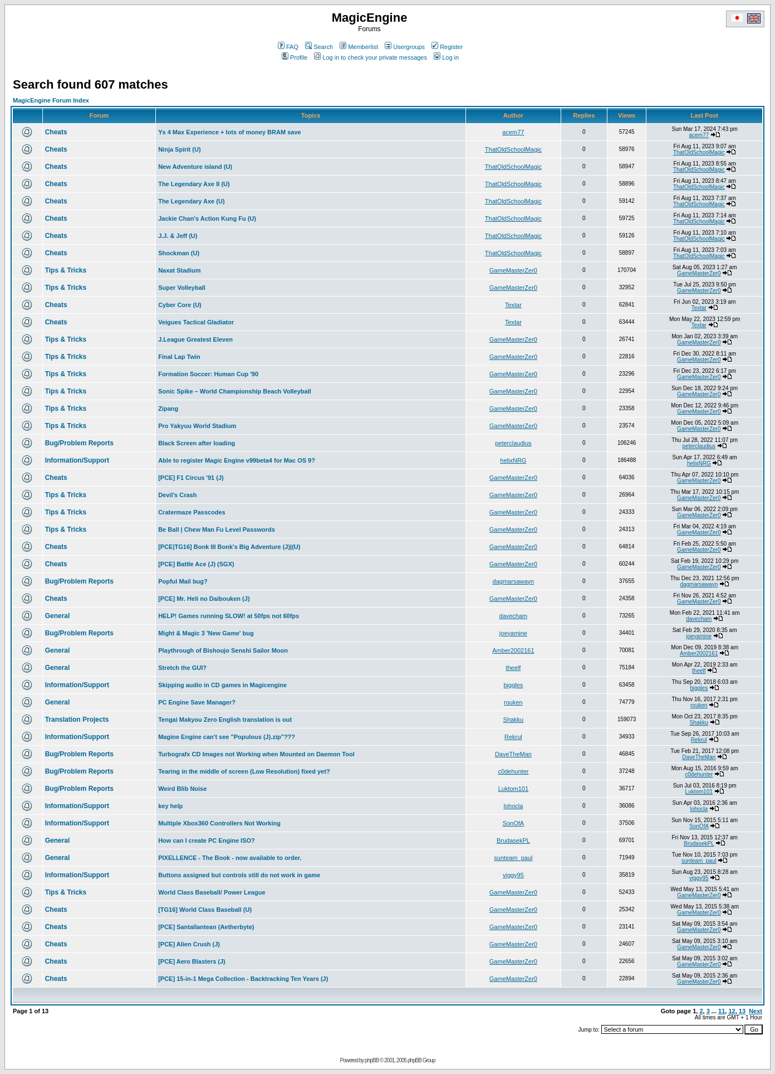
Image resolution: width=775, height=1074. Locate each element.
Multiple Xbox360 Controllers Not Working (219, 823)
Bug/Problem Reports (79, 443)
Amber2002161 (513, 650)
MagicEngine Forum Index (51, 100)
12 (731, 1011)
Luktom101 (513, 788)
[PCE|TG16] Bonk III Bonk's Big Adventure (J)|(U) (229, 546)
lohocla (513, 806)
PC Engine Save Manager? (197, 702)
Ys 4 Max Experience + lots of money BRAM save (229, 132)
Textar (513, 305)
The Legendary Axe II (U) (194, 184)
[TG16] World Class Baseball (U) (205, 909)
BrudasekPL (513, 840)
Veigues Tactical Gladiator (196, 322)
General (57, 616)
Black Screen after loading (196, 443)
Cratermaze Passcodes (191, 512)
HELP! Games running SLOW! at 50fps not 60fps (228, 616)
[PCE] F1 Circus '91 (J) (191, 477)
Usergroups (405, 46)
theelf (513, 667)
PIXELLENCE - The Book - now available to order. (229, 857)
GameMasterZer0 (513, 270)
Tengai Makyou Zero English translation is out (225, 719)
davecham (513, 616)
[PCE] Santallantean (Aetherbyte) (206, 927)
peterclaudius (513, 443)
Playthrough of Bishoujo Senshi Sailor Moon (223, 650)
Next (755, 1011)
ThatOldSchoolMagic (513, 149)
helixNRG (513, 460)
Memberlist (359, 46)
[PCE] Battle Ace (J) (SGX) (196, 564)
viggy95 (513, 875)
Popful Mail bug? (183, 581)
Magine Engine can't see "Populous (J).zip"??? (226, 736)
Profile (294, 57)
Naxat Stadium (179, 270)
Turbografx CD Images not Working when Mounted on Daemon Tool (256, 754)
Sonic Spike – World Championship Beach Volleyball (234, 391)
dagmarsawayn (513, 581)
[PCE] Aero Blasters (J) (191, 961)
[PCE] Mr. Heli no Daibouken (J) (203, 598)
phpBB (372, 1060)
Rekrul (513, 736)
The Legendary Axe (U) (191, 201)
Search (319, 46)
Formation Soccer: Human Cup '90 (208, 374)
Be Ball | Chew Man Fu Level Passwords (216, 529)
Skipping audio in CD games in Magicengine (222, 685)
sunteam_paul (513, 857)
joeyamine (513, 633)
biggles (513, 685)
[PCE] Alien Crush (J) (189, 944)
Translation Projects (77, 719)
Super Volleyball (181, 287)
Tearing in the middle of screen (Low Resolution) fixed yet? (244, 771)
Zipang (168, 408)
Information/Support (77, 460)
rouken (513, 702)
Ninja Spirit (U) (179, 149)
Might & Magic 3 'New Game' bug (205, 633)
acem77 (513, 132)
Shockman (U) (178, 253)
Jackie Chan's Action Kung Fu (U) (207, 218)
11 (721, 1011)
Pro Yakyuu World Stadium (197, 425)
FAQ (288, 46)
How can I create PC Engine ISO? (206, 840)
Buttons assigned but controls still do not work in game (239, 875)
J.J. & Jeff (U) (177, 235)
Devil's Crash (177, 495)
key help (170, 806)
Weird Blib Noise (182, 788)
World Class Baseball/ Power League (211, 892)
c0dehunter (513, 771)
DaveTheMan (513, 754)
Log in (446, 57)
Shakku (513, 719)
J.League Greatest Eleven (195, 339)
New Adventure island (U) (195, 166)
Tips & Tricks (65, 270)
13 (742, 1011)
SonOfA (513, 823)
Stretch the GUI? (182, 667)
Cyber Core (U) (180, 305)
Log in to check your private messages (370, 57)
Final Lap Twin (179, 356)
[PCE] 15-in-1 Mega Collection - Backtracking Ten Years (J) (243, 978)
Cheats (56, 132)
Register (447, 46)
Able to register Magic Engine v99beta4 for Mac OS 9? (236, 460)
